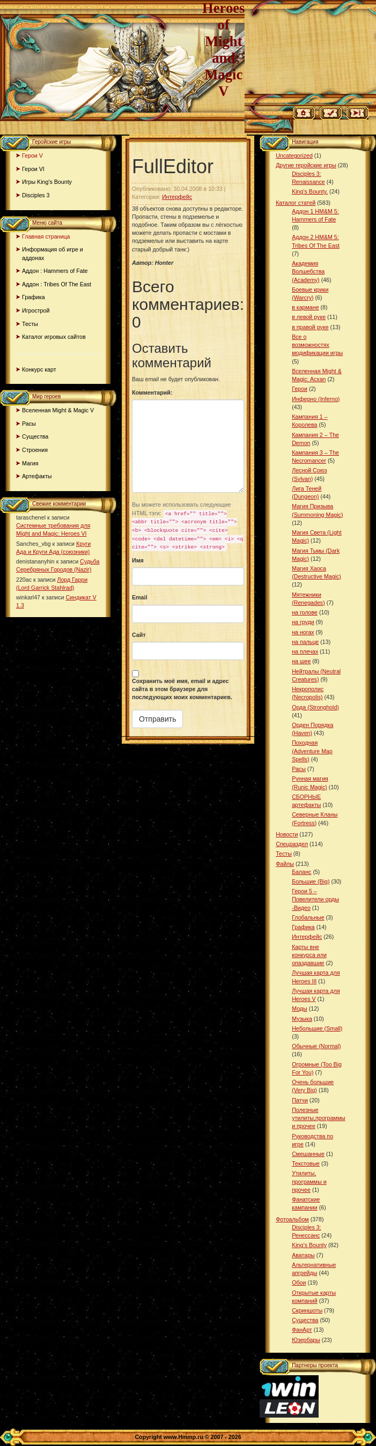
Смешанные (308, 1154)
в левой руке (309, 317)
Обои (299, 1282)
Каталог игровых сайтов (54, 336)
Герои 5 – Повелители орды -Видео (315, 899)
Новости (287, 834)
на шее (301, 661)
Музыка (302, 1018)
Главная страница (46, 236)
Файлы (285, 864)
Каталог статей (295, 202)
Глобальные (308, 917)
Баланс (301, 872)
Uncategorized (294, 155)
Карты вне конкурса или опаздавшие (309, 955)
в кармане (305, 307)
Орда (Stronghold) (315, 707)
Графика (33, 297)
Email (139, 597)
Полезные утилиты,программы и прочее (318, 1118)
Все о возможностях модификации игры (317, 344)
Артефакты (37, 476)
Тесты (30, 324)
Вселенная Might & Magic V (58, 410)
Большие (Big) (310, 881)
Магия (30, 463)
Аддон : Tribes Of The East (56, 284)
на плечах (305, 651)
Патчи (300, 1100)
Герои (299, 388)
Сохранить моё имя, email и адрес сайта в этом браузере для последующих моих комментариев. (182, 689)
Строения (35, 450)
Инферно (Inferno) (316, 399)
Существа (35, 436)
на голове (305, 612)
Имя (138, 560)
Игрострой (35, 310)
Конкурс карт (39, 369)
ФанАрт (302, 1329)
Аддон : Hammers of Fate (55, 271)
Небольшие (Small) (317, 1028)
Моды (299, 1008)
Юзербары (306, 1340)
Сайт (139, 635)
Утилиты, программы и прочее (309, 1181)
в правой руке (310, 327)
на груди (303, 622)
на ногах (303, 632)
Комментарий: (152, 392)
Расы (29, 423)
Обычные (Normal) (316, 1046)
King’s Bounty (309, 1245)
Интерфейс (177, 197)
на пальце (305, 642)
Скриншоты (307, 1310)
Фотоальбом (292, 1219)
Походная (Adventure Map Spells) (312, 750)
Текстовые (306, 1163)
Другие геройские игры (306, 165)
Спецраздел (292, 844)
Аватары (303, 1255)
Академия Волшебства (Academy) (308, 271)
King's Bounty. (310, 191)
